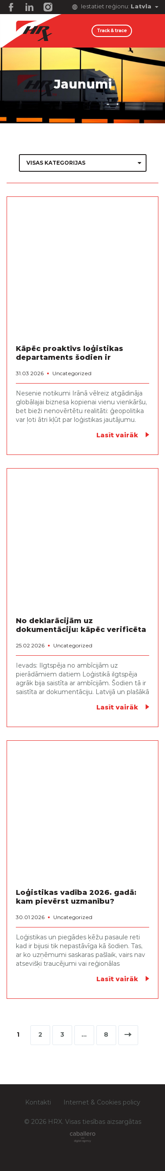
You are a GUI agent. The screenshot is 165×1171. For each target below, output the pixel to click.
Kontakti (38, 1103)
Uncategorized (72, 373)
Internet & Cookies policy (101, 1103)
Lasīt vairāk (117, 435)
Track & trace (112, 31)
